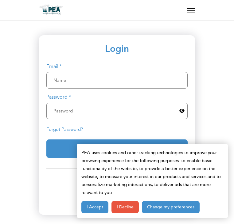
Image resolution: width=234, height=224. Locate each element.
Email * (54, 66)
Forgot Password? (64, 129)
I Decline (125, 207)
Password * (58, 97)
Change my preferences (170, 207)
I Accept (95, 207)
